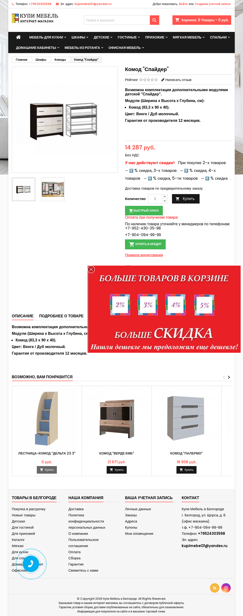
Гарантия (76, 564)
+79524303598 (40, 4)
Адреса (131, 521)
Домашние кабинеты (36, 47)
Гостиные (127, 37)
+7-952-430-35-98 (143, 228)
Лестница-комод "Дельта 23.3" (46, 453)
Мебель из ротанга (82, 47)
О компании (78, 533)
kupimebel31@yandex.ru (93, 4)
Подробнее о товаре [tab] (61, 316)
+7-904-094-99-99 (143, 235)
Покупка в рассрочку (29, 508)
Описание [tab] (23, 316)
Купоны (131, 527)
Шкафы (78, 37)
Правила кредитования (144, 254)
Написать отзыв (178, 79)
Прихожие (154, 37)
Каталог (18, 539)
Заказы (131, 515)
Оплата (74, 551)
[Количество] (155, 199)
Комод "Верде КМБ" (116, 453)
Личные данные (138, 508)
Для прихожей (23, 533)
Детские (101, 37)
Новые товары (24, 515)
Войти (183, 4)
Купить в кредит (145, 244)
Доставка (76, 508)
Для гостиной (23, 527)
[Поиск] (121, 20)
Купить (185, 198)
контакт (190, 498)
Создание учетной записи (213, 4)
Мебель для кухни (46, 37)
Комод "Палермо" (186, 453)
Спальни (218, 37)
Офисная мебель (125, 47)
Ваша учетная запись (149, 498)
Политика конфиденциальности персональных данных (86, 521)
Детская (18, 521)
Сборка (74, 558)
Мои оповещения (139, 533)
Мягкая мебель (187, 37)
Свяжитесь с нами (83, 570)
